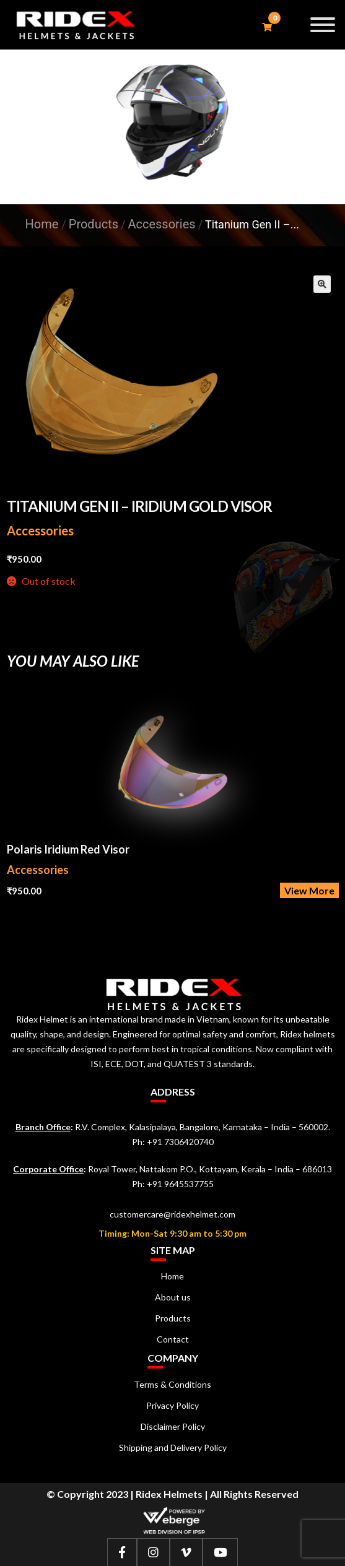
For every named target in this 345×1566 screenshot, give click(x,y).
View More (309, 890)
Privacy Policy (172, 1405)
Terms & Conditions (172, 1384)
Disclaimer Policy (173, 1426)
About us (173, 1297)
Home (42, 224)
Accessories (40, 530)
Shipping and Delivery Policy (173, 1447)
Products (173, 1318)
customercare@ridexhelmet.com (172, 1214)
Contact (173, 1339)
